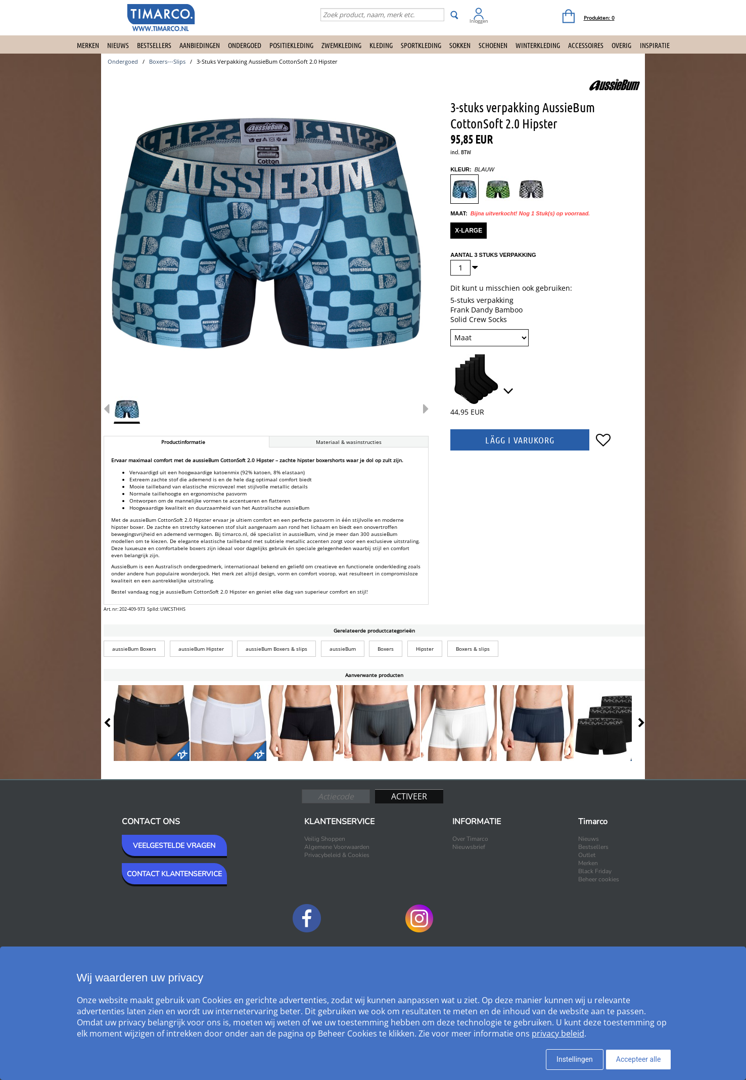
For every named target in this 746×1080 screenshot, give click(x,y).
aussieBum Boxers (134, 648)
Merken (88, 45)
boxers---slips (167, 61)
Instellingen (574, 1059)
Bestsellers (154, 45)
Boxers (386, 648)
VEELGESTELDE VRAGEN (174, 845)
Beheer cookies (598, 879)
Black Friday (595, 871)
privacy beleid (558, 1033)
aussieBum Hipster (201, 648)
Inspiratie (655, 45)
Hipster (425, 648)
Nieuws (118, 45)
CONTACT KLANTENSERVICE (174, 874)
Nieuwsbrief (468, 847)
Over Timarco (470, 839)
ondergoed (123, 61)
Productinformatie (183, 441)
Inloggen (479, 21)
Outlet (586, 855)
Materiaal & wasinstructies (349, 441)
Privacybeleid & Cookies (336, 855)
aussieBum (343, 648)
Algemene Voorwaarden (336, 847)
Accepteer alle (638, 1059)
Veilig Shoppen (324, 839)
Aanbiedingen (199, 45)
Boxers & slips (473, 648)
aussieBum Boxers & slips (276, 648)
